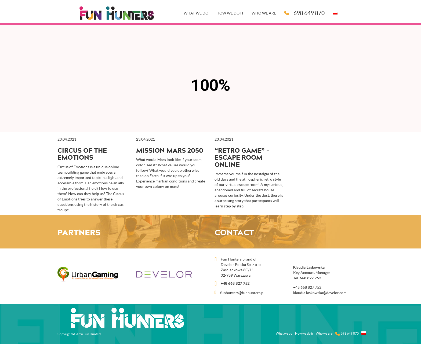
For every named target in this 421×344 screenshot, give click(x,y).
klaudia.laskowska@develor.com (319, 293)
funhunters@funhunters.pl (242, 293)
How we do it (230, 13)
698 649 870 (304, 13)
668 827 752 (310, 278)
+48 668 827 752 (235, 283)
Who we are (264, 13)
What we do (196, 13)
